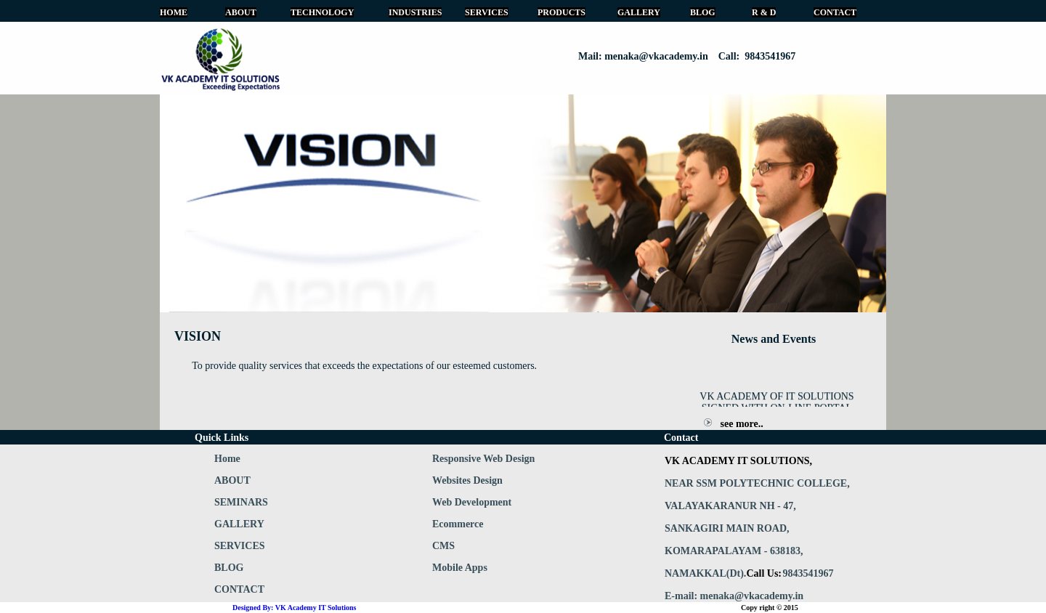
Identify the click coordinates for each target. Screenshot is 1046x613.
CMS (443, 545)
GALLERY (638, 12)
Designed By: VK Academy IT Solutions (294, 608)
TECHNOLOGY (322, 12)
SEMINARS (241, 502)
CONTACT (835, 12)
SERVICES (486, 12)
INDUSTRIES (415, 12)
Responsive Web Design (483, 458)
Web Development (471, 502)
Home (227, 458)
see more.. (742, 423)
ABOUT (240, 12)
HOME (173, 12)
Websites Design (467, 480)
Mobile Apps (459, 567)
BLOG (702, 12)
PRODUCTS (561, 12)
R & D (764, 12)
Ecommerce (457, 524)
